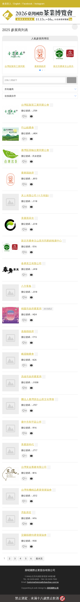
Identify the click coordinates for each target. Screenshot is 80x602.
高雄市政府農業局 (31, 376)
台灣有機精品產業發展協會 (36, 489)
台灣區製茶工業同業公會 (35, 104)
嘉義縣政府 (27, 331)
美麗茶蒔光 (27, 218)
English (16, 3)
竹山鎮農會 (27, 127)
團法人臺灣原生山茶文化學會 (37, 399)
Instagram (39, 3)
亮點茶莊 (26, 512)
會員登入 (6, 3)
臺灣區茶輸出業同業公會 (35, 150)
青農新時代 (27, 444)
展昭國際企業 (53, 588)
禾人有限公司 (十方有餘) (35, 195)
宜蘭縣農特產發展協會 (34, 534)
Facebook (27, 3)
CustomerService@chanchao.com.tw (43, 582)
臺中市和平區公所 (31, 421)
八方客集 (26, 286)
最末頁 (39, 558)
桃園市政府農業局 (31, 308)
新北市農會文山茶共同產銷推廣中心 (41, 240)
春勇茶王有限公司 (31, 263)
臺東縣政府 (27, 172)
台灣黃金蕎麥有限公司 (34, 467)
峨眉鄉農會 (27, 353)
